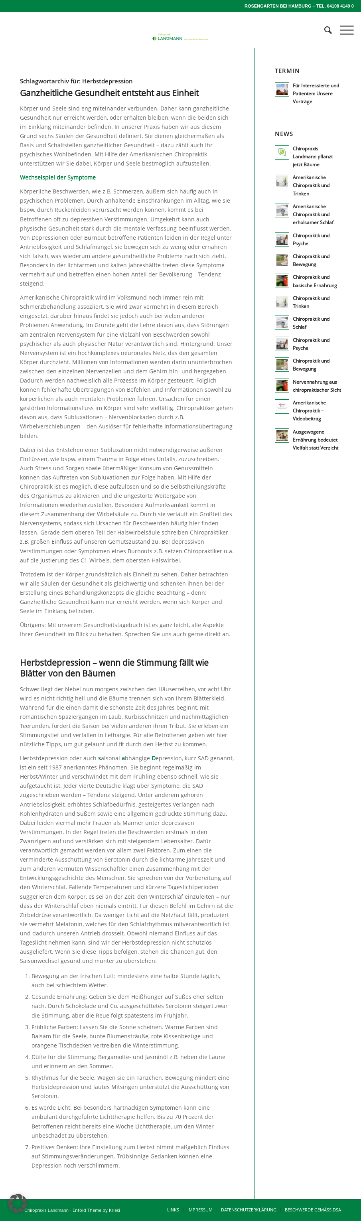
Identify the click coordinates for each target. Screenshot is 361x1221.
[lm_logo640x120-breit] (180, 50)
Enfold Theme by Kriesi (96, 1210)
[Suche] (324, 30)
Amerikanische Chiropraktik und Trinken (311, 185)
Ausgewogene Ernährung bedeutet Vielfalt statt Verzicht (315, 439)
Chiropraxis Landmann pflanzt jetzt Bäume (313, 156)
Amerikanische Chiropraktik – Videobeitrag (309, 410)
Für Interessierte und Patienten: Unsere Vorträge (316, 93)
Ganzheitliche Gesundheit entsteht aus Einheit (109, 93)
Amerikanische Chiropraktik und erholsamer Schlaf (313, 214)
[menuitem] (324, 30)
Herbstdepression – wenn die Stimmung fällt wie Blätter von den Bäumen (114, 668)
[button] (17, 1203)
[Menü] (343, 30)
